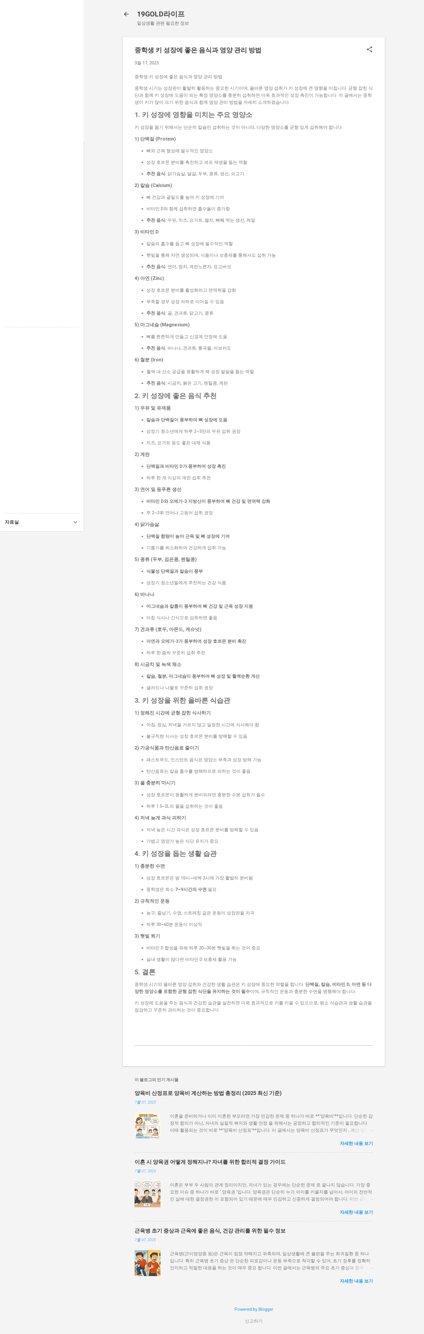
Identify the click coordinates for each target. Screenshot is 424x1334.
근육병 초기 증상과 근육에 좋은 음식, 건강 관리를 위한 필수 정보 (210, 1231)
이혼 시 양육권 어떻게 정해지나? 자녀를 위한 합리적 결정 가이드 (210, 1162)
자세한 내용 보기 (356, 1143)
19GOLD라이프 (161, 14)
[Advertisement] (42, 88)
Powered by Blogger (254, 1309)
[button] (369, 50)
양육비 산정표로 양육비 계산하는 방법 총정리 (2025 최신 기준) (208, 1093)
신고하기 (254, 1321)
